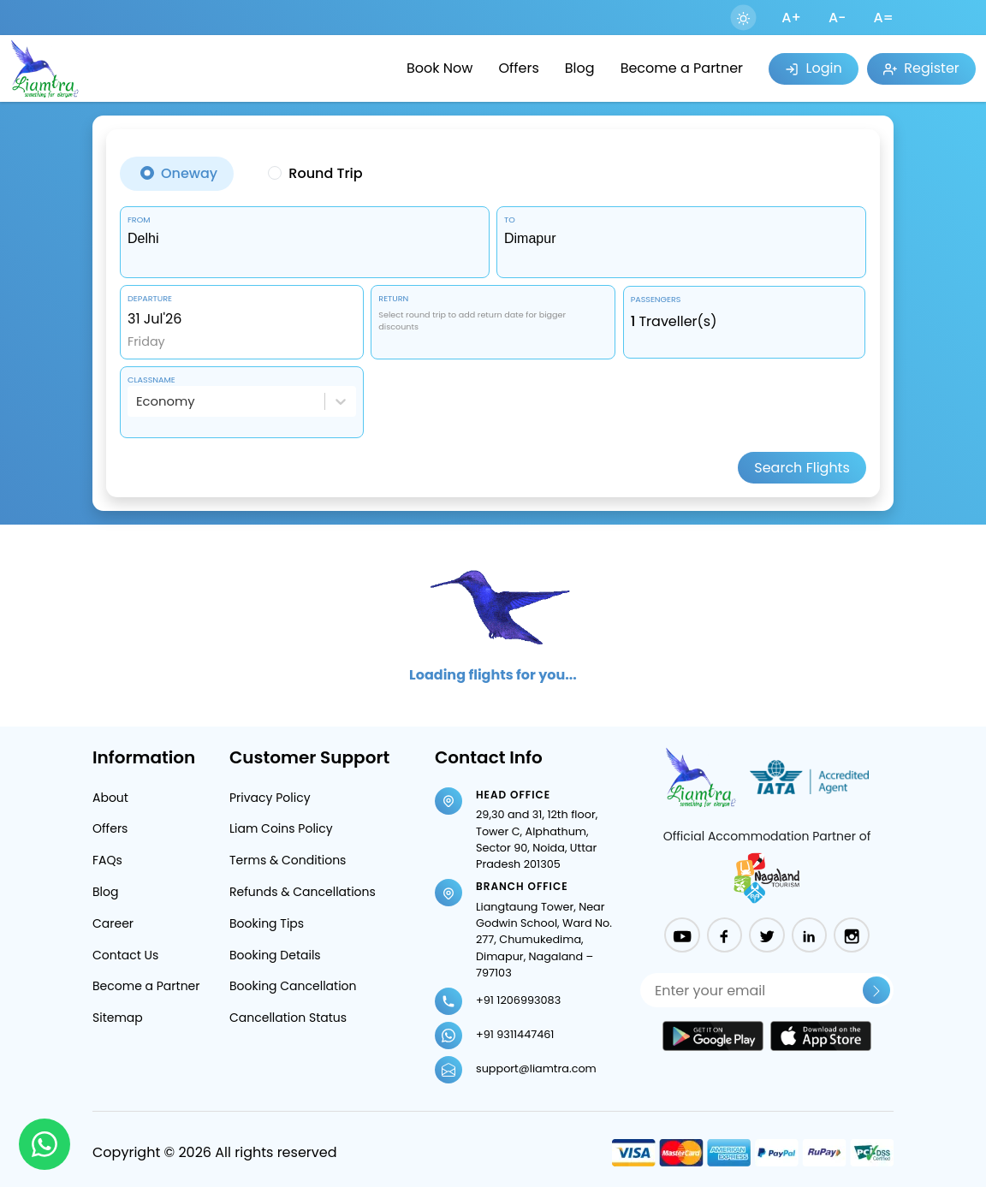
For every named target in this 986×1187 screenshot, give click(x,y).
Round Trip (325, 173)
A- (837, 17)
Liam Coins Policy (281, 828)
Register (921, 68)
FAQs (107, 860)
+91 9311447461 (515, 1034)
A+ (791, 17)
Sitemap (117, 1017)
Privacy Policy (270, 797)
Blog (580, 68)
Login (813, 68)
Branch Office (522, 886)
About (110, 797)
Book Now (439, 68)
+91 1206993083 (518, 1000)
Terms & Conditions (287, 860)
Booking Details (275, 955)
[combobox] (305, 239)
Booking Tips (266, 923)
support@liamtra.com (536, 1068)
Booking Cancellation (293, 985)
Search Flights (802, 468)
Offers (518, 68)
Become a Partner (682, 68)
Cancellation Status (288, 1017)
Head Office (513, 794)
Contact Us (125, 955)
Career (113, 923)
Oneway (189, 173)
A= (883, 17)
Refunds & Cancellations (302, 891)
